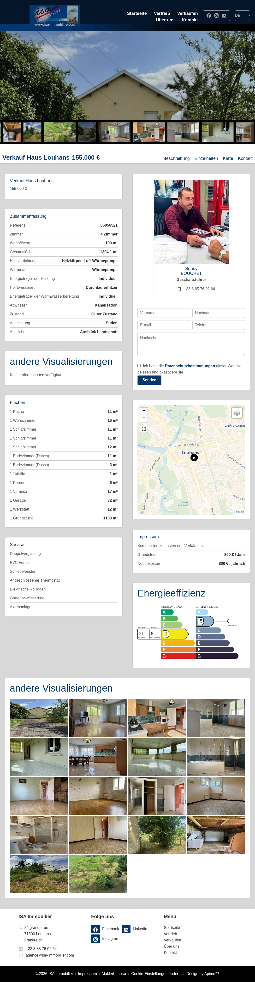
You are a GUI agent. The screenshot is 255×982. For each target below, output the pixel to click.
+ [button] (144, 411)
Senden (149, 380)
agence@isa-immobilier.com (50, 955)
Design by (202, 974)
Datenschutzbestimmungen (190, 366)
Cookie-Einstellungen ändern (155, 974)
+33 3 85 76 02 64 (199, 289)
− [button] (144, 418)
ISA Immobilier (35, 916)
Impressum (87, 974)
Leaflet (240, 511)
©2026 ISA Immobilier (54, 974)
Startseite (54, 15)
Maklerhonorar (114, 974)
